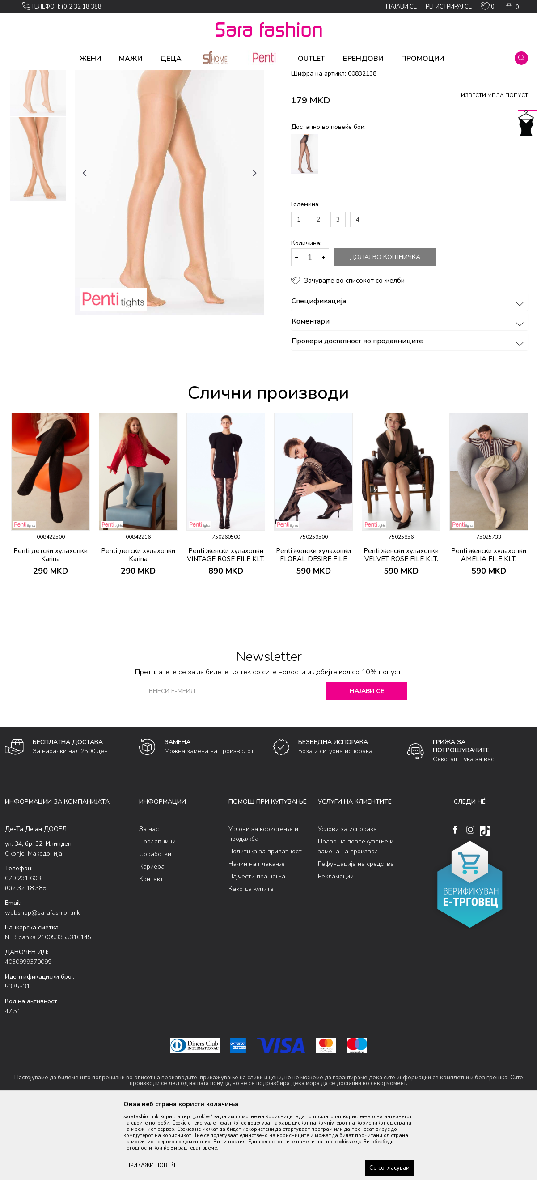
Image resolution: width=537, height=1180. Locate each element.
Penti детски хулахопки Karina (50, 625)
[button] (521, 58)
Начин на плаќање (256, 934)
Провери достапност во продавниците (409, 412)
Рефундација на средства (356, 934)
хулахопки (155, 76)
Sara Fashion (21, 76)
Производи (59, 76)
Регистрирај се (449, 7)
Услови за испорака (347, 899)
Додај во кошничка (385, 327)
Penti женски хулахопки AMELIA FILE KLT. (488, 625)
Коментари (409, 392)
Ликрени (124, 76)
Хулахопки (93, 76)
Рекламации (336, 946)
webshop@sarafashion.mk (42, 983)
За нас (149, 899)
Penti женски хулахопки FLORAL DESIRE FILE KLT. (313, 629)
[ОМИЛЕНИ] (488, 8)
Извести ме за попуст (494, 165)
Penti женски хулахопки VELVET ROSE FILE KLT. (401, 625)
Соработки (155, 924)
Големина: (305, 274)
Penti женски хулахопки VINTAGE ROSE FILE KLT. (226, 625)
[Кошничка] (511, 6)
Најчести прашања (256, 946)
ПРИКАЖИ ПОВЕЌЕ (151, 1165)
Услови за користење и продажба (263, 904)
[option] (38, 144)
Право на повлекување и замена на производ (355, 916)
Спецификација (409, 372)
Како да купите (251, 959)
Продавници (157, 911)
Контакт (151, 949)
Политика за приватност (265, 921)
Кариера (152, 937)
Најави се (367, 761)
